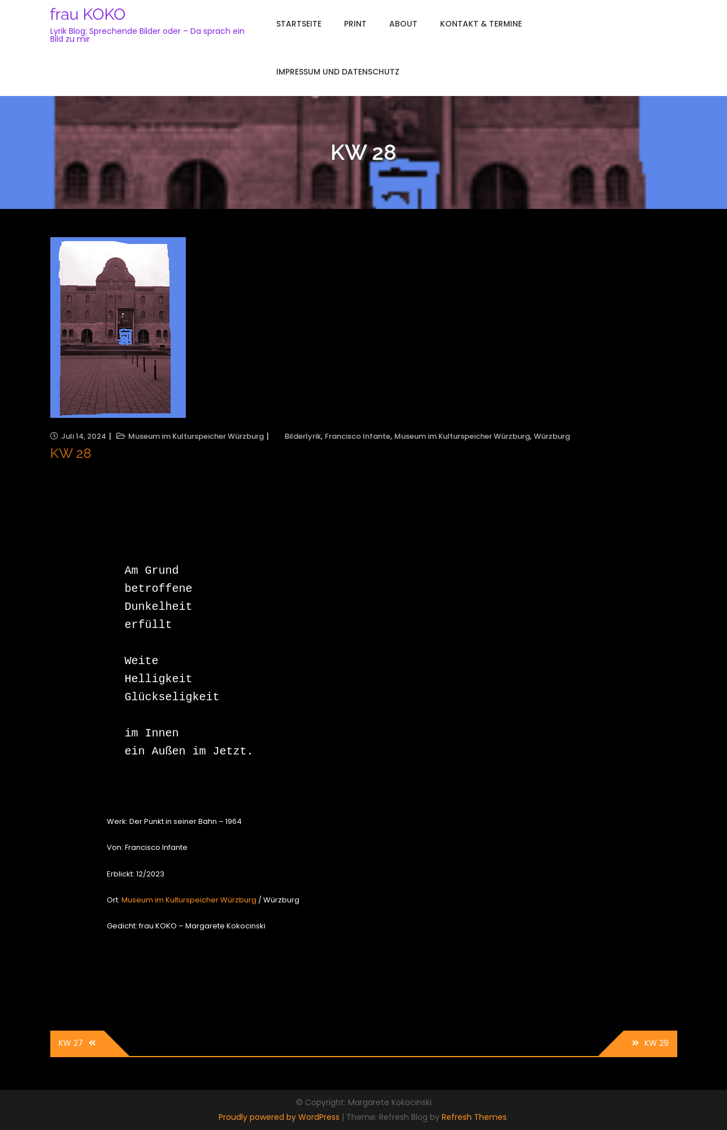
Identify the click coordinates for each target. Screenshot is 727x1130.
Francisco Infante (357, 436)
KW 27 (71, 1043)
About (403, 23)
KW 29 (657, 1043)
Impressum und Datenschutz (337, 71)
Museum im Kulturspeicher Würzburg (196, 436)
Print (355, 23)
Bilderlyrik (303, 436)
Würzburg (552, 436)
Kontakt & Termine (481, 23)
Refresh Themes (474, 1117)
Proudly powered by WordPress (280, 1117)
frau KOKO (88, 14)
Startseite (298, 23)
